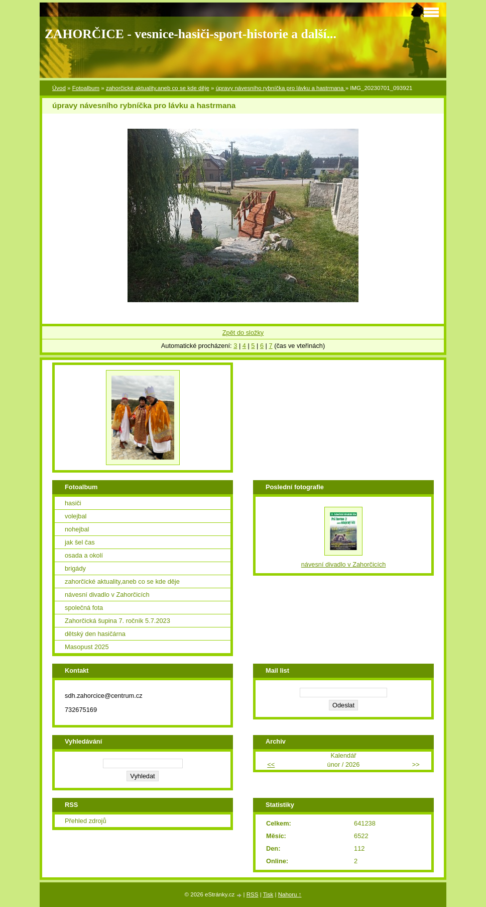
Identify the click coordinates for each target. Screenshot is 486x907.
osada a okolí (84, 555)
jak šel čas (80, 542)
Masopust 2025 (87, 647)
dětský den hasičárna (95, 634)
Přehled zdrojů (85, 821)
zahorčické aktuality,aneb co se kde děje (157, 88)
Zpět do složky (243, 332)
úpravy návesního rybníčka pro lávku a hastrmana (280, 88)
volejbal (75, 516)
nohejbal (77, 529)
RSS (253, 894)
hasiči (73, 503)
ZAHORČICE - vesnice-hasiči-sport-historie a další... (190, 34)
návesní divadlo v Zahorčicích (107, 594)
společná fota (84, 607)
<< (271, 764)
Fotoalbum (85, 88)
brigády (75, 568)
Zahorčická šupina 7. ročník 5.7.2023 (117, 620)
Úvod (59, 88)
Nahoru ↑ (290, 894)
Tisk (268, 894)
